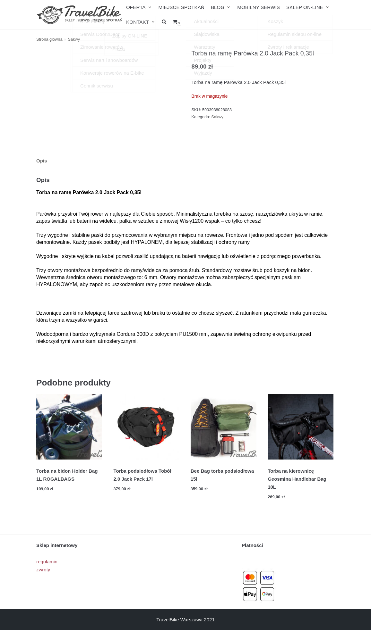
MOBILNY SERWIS (257, 7)
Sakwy (74, 39)
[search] (163, 21)
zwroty (43, 569)
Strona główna (49, 39)
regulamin (46, 561)
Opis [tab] (41, 160)
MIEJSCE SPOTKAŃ (180, 7)
